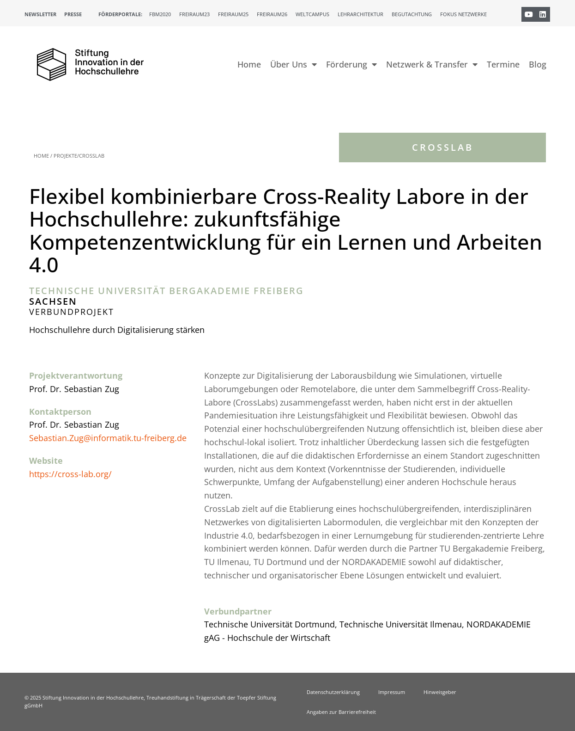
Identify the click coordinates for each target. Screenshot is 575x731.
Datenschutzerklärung (333, 691)
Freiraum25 (233, 14)
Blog (537, 64)
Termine (503, 64)
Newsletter (40, 14)
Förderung (351, 64)
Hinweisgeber (440, 691)
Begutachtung (412, 14)
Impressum (391, 691)
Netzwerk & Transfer (432, 64)
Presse (73, 14)
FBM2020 (160, 14)
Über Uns (293, 64)
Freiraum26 (272, 14)
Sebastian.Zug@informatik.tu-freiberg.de (108, 437)
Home (249, 64)
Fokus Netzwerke (463, 14)
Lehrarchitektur (360, 14)
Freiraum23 (194, 14)
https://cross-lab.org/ (70, 473)
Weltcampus (312, 14)
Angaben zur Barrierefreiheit (341, 711)
